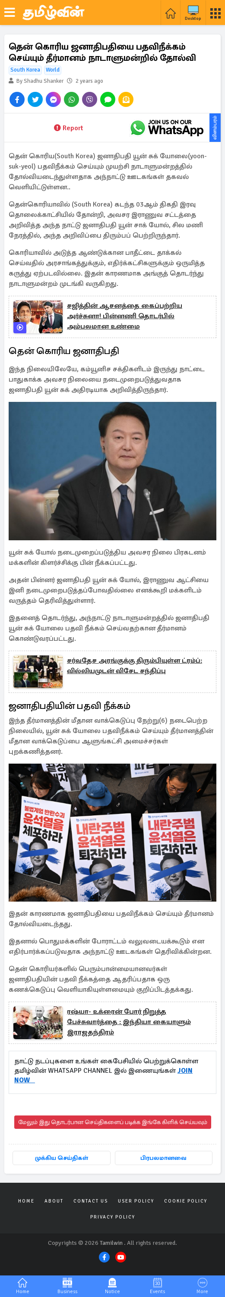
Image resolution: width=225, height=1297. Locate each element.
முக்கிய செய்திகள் (61, 1158)
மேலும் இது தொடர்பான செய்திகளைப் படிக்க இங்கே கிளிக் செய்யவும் (112, 1122)
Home (26, 1201)
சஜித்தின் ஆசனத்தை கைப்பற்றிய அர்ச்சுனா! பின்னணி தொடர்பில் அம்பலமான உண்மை (124, 316)
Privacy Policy (112, 1217)
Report (68, 128)
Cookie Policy (185, 1201)
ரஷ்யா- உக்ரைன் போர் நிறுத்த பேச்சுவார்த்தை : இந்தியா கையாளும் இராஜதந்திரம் (129, 1022)
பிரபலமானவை (163, 1158)
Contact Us (90, 1201)
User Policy (136, 1201)
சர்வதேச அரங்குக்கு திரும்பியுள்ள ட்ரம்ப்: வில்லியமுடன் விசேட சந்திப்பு (134, 665)
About (53, 1201)
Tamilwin (111, 1243)
